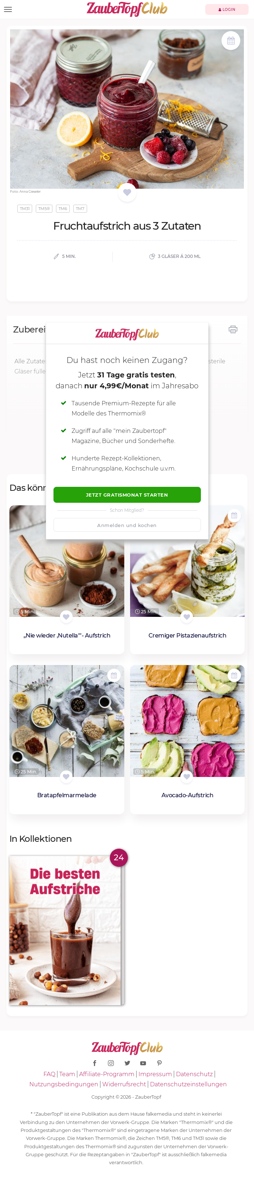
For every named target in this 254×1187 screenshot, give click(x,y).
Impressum (155, 1074)
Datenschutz (194, 1074)
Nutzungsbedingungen (63, 1084)
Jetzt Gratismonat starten (127, 495)
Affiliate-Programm (106, 1074)
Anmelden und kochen (127, 525)
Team (67, 1074)
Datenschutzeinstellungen (188, 1084)
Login (227, 9)
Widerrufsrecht (124, 1084)
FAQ (49, 1074)
